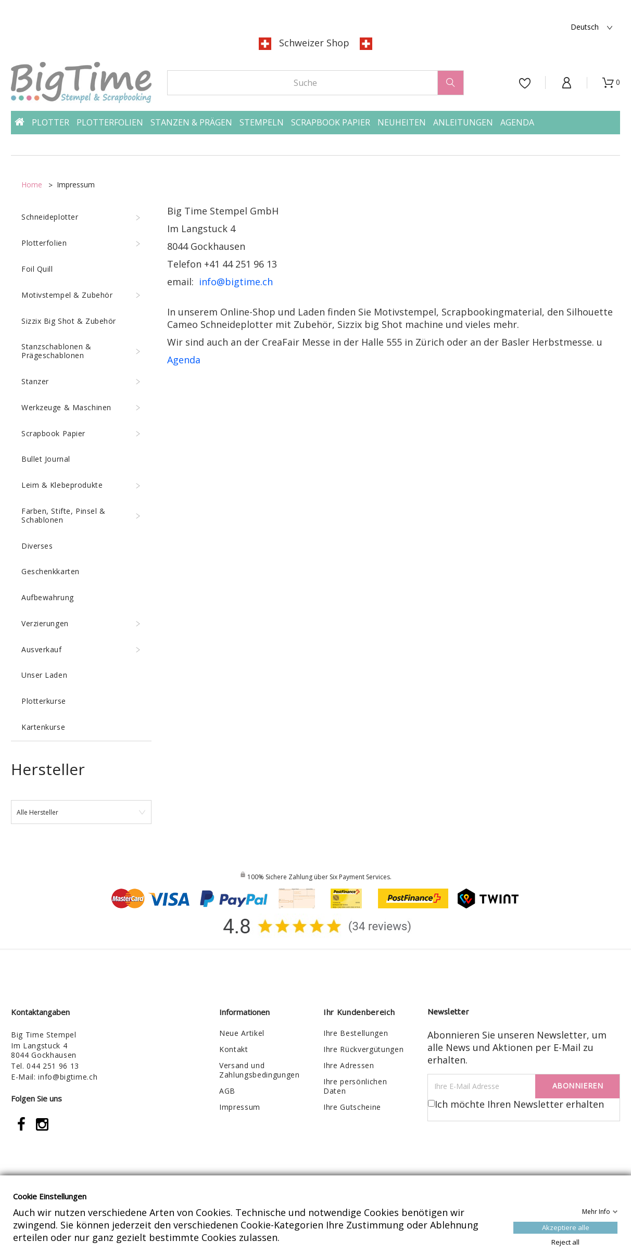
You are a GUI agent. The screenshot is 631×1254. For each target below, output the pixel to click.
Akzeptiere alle (565, 1227)
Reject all (565, 1241)
